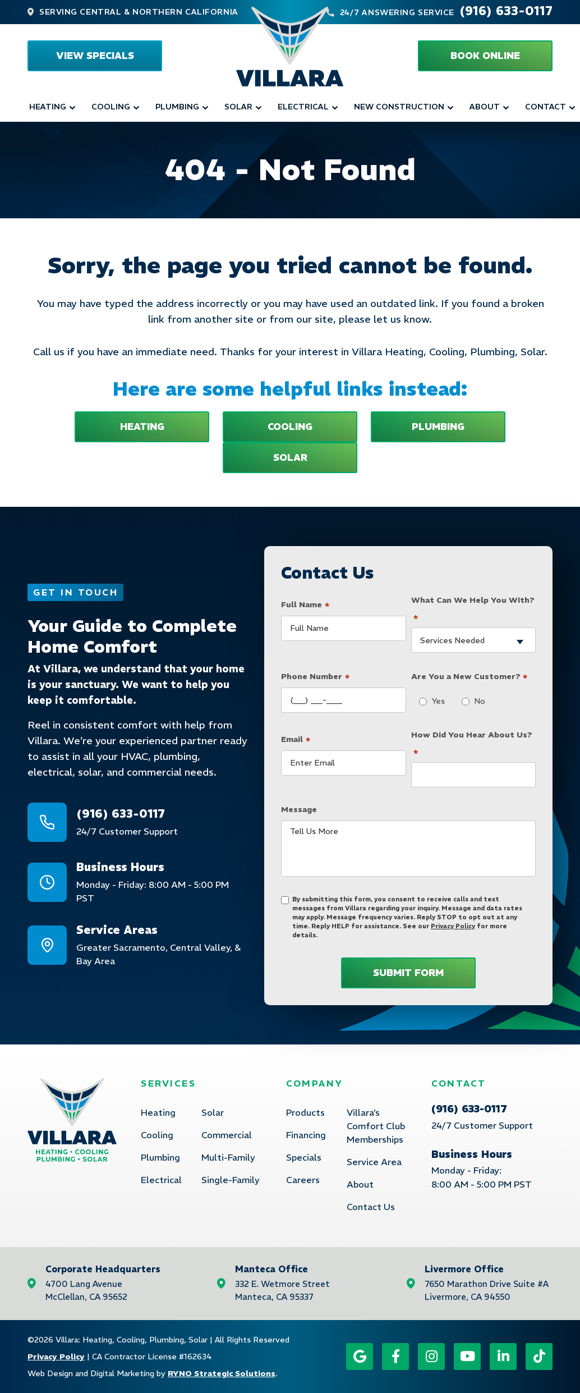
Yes (435, 701)
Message (299, 809)
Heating (47, 107)
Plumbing (177, 107)
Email (295, 737)
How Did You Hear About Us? (471, 744)
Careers (303, 1179)
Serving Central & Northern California (138, 12)
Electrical (303, 107)
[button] (485, 55)
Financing (306, 1134)
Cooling (110, 107)
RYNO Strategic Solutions (221, 1373)
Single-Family (230, 1179)
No (477, 701)
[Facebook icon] (395, 1356)
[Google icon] (359, 1356)
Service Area (374, 1161)
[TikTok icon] (539, 1356)
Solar (238, 107)
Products (305, 1112)
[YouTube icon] (467, 1356)
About (484, 107)
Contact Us (371, 1206)
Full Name (305, 603)
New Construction (399, 107)
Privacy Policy (453, 926)
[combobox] (473, 640)
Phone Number (315, 675)
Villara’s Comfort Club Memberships (376, 1126)
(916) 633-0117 (506, 11)
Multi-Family (228, 1157)
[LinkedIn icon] (503, 1356)
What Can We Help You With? (473, 609)
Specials (303, 1157)
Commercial (226, 1134)
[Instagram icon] (431, 1356)
